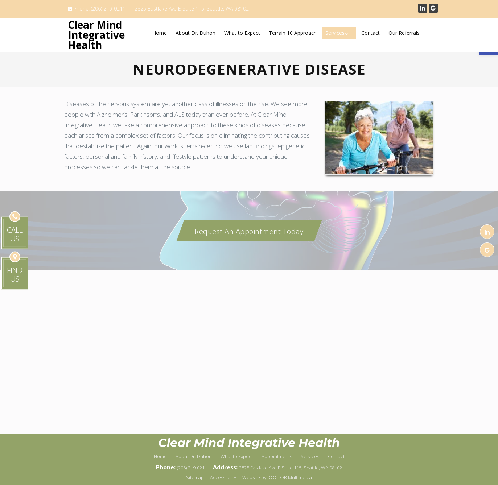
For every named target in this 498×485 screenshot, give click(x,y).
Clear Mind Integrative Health (96, 35)
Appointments (277, 456)
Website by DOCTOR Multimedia (277, 477)
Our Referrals (404, 32)
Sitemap (195, 477)
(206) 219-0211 (108, 8)
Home (159, 32)
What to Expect (242, 32)
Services (335, 32)
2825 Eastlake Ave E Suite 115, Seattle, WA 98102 (192, 8)
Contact (370, 32)
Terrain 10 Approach (293, 32)
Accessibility (223, 477)
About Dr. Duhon (195, 32)
